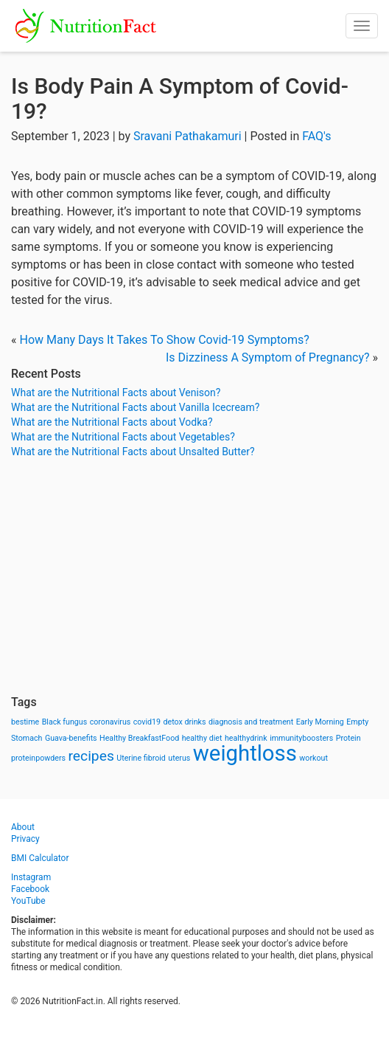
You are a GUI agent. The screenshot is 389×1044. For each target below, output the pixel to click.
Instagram (31, 877)
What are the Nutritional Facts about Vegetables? (123, 437)
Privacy (25, 839)
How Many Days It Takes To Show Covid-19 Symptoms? (164, 340)
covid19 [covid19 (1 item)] (147, 722)
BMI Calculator (40, 858)
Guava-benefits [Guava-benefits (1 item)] (71, 738)
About (23, 827)
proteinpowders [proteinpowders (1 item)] (38, 758)
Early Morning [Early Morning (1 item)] (320, 722)
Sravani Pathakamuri (187, 136)
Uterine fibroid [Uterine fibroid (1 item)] (141, 758)
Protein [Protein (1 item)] (348, 738)
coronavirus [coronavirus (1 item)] (110, 722)
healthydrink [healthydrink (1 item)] (246, 738)
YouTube (28, 901)
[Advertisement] (194, 577)
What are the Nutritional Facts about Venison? (115, 392)
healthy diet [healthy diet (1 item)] (202, 738)
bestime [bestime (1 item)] (25, 722)
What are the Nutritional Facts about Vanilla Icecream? (135, 407)
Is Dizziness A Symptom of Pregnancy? (268, 357)
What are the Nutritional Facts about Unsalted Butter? (133, 451)
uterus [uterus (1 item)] (179, 758)
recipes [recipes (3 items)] (91, 755)
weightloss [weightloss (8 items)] (245, 753)
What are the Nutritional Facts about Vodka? (112, 422)
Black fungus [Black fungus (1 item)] (64, 722)
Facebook (30, 889)
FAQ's (316, 136)
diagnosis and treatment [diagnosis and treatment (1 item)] (250, 722)
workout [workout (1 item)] (313, 758)
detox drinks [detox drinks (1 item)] (185, 722)
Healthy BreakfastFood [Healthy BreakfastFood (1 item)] (139, 738)
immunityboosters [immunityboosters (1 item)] (301, 738)
